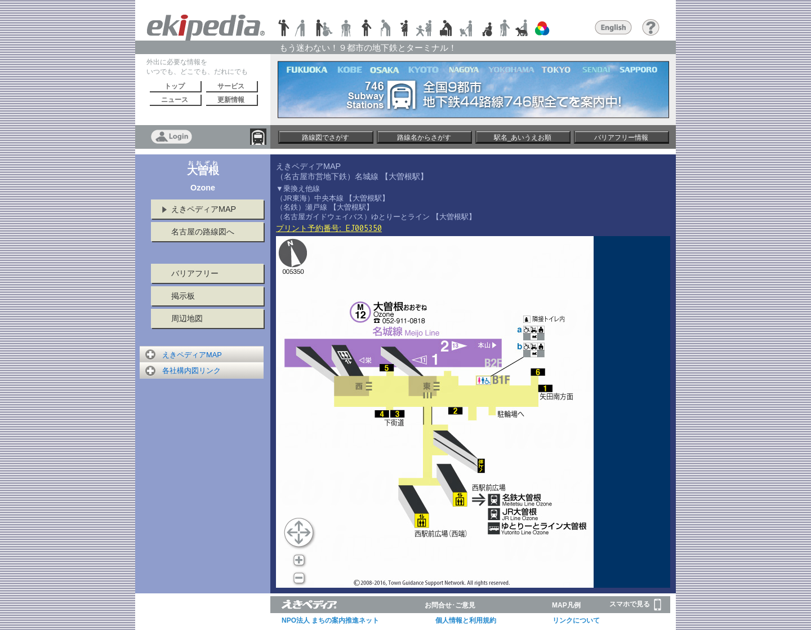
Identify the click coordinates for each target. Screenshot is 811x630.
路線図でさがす (325, 137)
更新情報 (230, 100)
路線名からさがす (424, 137)
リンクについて (576, 620)
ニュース (174, 100)
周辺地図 (187, 318)
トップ (174, 86)
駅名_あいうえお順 (523, 137)
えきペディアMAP (203, 209)
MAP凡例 (566, 605)
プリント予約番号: (329, 228)
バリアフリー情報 (621, 137)
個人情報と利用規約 (465, 620)
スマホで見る (635, 604)
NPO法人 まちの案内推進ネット (330, 620)
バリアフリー (195, 273)
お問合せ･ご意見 (450, 605)
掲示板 (183, 295)
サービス (230, 86)
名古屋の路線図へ (202, 231)
